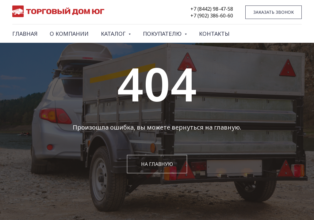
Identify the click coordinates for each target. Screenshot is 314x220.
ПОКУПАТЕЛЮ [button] (163, 33)
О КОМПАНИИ (69, 33)
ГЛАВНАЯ (24, 33)
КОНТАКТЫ (214, 33)
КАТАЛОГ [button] (114, 33)
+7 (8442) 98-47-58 (211, 9)
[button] (273, 12)
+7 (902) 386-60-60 (211, 15)
